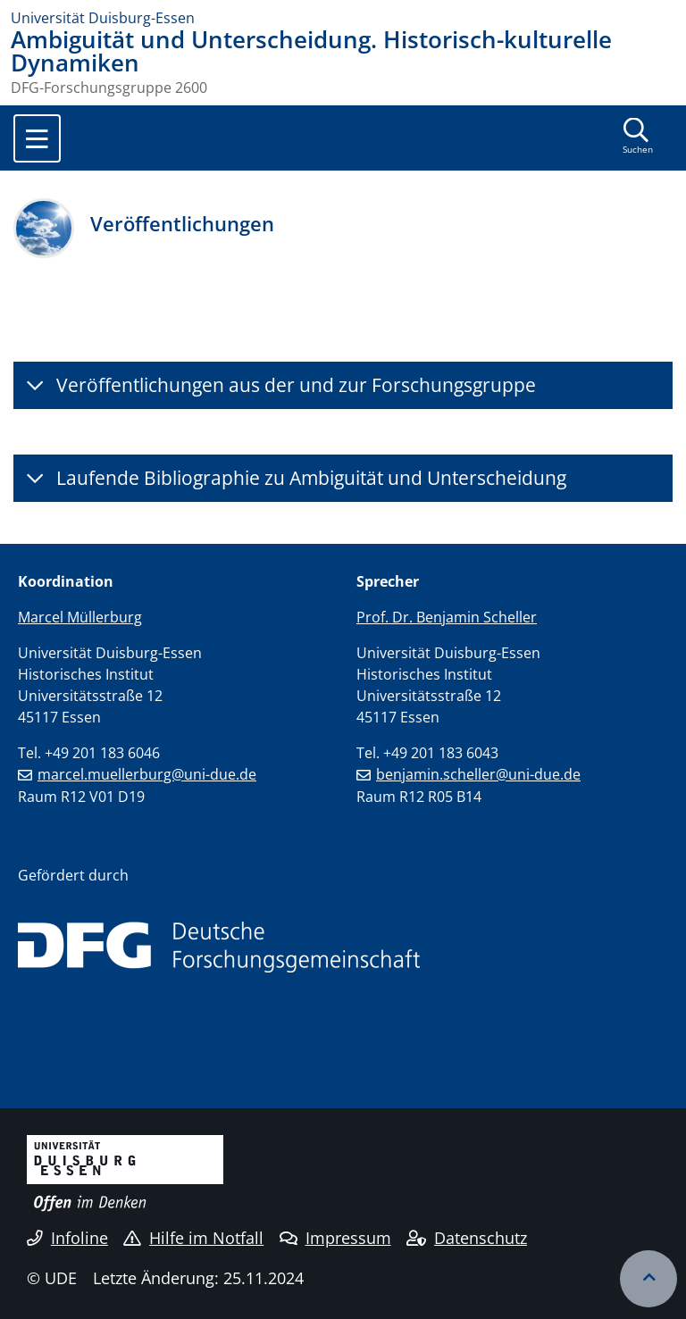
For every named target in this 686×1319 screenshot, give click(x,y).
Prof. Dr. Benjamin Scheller (446, 617)
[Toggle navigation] (37, 138)
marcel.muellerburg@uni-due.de (147, 774)
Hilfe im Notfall (193, 1237)
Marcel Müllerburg (80, 617)
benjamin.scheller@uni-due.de (478, 774)
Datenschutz (466, 1237)
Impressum (335, 1237)
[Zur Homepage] (343, 18)
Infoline (67, 1237)
